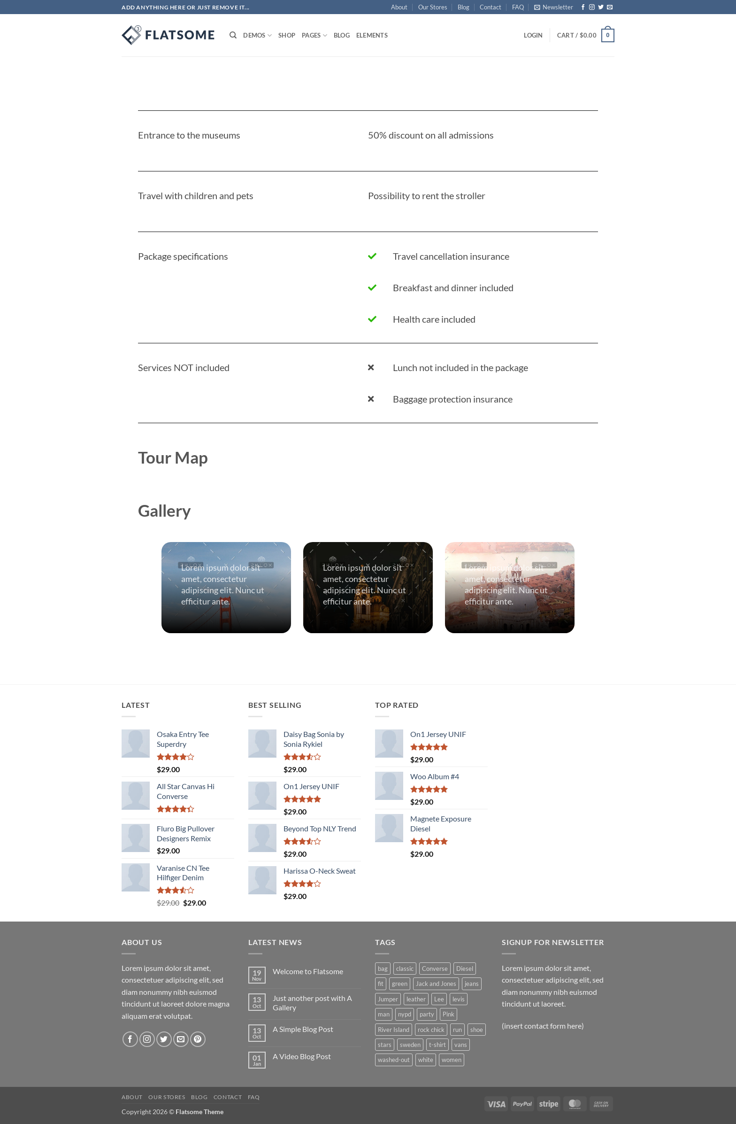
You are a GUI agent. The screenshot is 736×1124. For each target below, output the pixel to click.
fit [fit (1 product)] (380, 983)
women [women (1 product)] (451, 1059)
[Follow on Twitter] (601, 7)
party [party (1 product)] (427, 1014)
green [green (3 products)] (399, 983)
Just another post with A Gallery (312, 1002)
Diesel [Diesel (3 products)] (464, 968)
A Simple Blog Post (303, 1028)
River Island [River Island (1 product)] (393, 1029)
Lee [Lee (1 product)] (439, 999)
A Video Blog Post (302, 1056)
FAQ (518, 7)
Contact (490, 7)
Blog (463, 7)
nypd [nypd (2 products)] (404, 1014)
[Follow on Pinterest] (198, 1039)
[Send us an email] (610, 7)
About (399, 7)
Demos (257, 35)
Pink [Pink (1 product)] (448, 1014)
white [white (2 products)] (425, 1059)
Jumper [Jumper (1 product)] (388, 999)
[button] (553, 7)
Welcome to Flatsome (308, 971)
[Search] (233, 35)
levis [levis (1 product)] (458, 999)
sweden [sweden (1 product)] (410, 1044)
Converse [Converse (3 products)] (435, 968)
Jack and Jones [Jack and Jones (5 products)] (436, 983)
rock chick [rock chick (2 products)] (431, 1029)
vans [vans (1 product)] (460, 1044)
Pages (314, 35)
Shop (286, 35)
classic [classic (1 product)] (405, 968)
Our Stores (432, 7)
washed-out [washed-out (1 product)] (394, 1059)
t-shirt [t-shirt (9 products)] (437, 1044)
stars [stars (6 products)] (384, 1044)
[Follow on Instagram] (592, 7)
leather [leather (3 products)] (416, 999)
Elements (372, 35)
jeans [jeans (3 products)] (472, 983)
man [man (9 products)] (384, 1014)
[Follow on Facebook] (583, 7)
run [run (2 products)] (457, 1029)
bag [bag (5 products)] (383, 968)
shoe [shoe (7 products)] (476, 1029)
